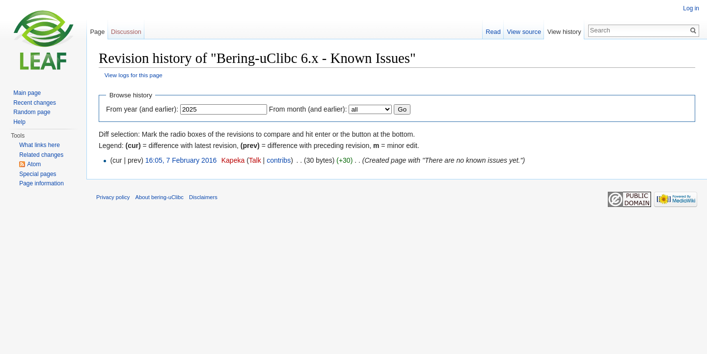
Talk (255, 160)
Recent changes (34, 102)
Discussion (126, 31)
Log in (691, 8)
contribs (279, 160)
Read (493, 31)
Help (19, 121)
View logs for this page (134, 75)
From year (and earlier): (142, 109)
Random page (31, 112)
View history (564, 31)
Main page (27, 92)
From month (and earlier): (308, 109)
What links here (39, 145)
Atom (34, 164)
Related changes (41, 154)
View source (524, 31)
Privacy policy (113, 197)
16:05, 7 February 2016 (181, 160)
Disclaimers (203, 197)
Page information (41, 183)
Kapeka (233, 160)
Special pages (37, 174)
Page (97, 31)
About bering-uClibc (160, 197)
